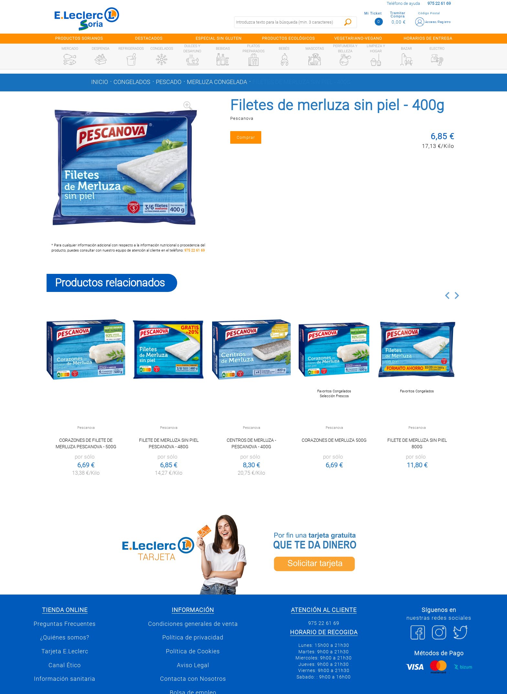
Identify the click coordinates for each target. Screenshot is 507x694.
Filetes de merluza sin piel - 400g (302, 82)
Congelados (131, 82)
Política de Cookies (193, 651)
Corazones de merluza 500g (334, 440)
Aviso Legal (193, 665)
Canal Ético (65, 665)
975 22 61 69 (194, 250)
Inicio (99, 82)
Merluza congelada (217, 82)
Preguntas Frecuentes (65, 624)
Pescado (168, 82)
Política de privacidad (192, 637)
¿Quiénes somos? (64, 637)
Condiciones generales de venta (193, 624)
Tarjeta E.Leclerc (64, 651)
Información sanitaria (64, 679)
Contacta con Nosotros (193, 679)
